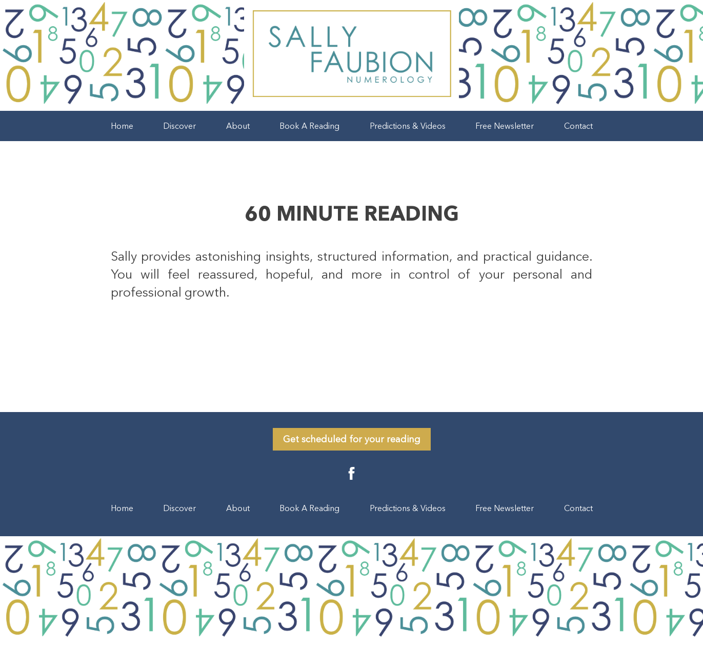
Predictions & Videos (408, 126)
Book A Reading (309, 126)
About (238, 126)
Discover (179, 126)
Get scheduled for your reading (351, 439)
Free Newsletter (504, 126)
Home (122, 126)
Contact (578, 126)
